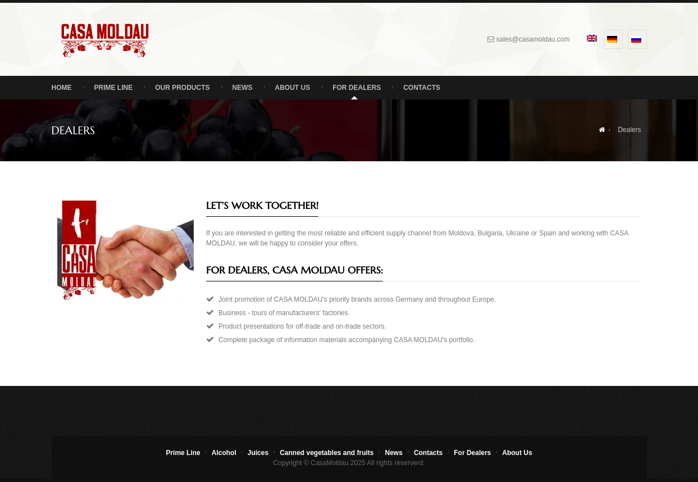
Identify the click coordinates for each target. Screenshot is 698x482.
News (242, 87)
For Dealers (356, 87)
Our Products (182, 87)
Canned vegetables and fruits (326, 453)
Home (62, 87)
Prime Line (113, 87)
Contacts (421, 87)
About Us (293, 87)
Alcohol (224, 453)
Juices (258, 453)
